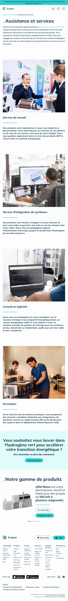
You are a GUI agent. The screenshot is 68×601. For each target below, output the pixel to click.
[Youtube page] (63, 576)
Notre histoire (49, 555)
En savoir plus (43, 510)
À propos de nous (48, 546)
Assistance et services (17, 568)
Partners (38, 546)
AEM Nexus (17, 560)
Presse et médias (48, 565)
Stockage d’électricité (27, 549)
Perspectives (60, 546)
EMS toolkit (17, 562)
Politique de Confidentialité (12, 587)
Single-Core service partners (38, 559)
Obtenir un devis (45, 515)
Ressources (17, 565)
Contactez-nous (34, 460)
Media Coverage (58, 552)
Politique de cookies (32, 587)
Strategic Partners (37, 564)
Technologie (7, 546)
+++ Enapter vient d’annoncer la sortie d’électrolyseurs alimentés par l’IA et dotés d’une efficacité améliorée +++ (34, 2)
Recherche (27, 564)
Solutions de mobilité (27, 558)
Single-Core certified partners (38, 553)
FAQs (4, 562)
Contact (47, 562)
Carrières (48, 560)
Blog (57, 549)
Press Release (60, 558)
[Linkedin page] (59, 576)
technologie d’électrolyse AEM (51, 27)
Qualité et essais (6, 558)
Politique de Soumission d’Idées (14, 589)
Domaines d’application (6, 554)
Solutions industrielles (27, 554)
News (57, 555)
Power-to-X (27, 562)
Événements (48, 557)
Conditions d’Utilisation (51, 587)
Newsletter (44, 538)
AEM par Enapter (5, 549)
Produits (17, 546)
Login (60, 538)
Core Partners (39, 549)
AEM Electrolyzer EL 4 (17, 553)
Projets (26, 546)
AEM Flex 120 (17, 557)
